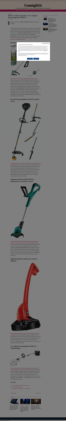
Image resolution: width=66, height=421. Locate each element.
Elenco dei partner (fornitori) (22, 55)
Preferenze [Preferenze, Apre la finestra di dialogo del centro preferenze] (30, 58)
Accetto (36, 58)
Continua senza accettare (46, 43)
